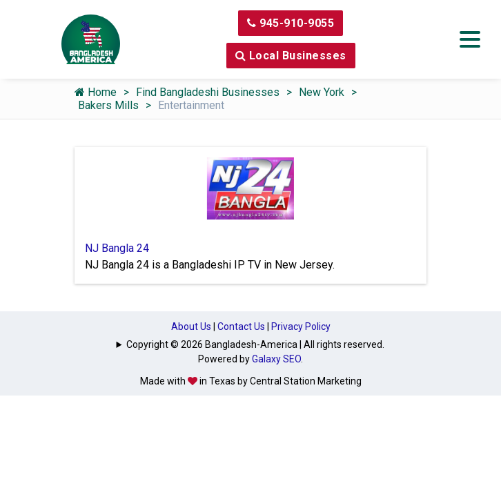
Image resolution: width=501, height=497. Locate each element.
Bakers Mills (108, 105)
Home (96, 92)
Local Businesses (290, 55)
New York (321, 92)
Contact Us (241, 326)
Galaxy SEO (276, 358)
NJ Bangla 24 (117, 248)
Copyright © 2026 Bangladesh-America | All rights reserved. (255, 344)
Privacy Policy (301, 326)
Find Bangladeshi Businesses (207, 92)
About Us (191, 326)
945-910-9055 (290, 23)
